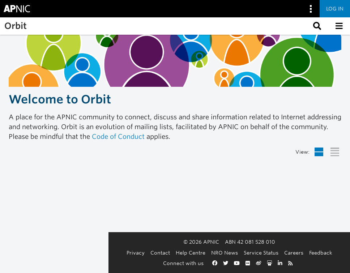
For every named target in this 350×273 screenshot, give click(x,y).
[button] (316, 26)
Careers (239, 252)
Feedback (266, 252)
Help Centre (136, 252)
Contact (106, 252)
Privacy (81, 252)
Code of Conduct (118, 136)
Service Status (206, 252)
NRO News (170, 252)
